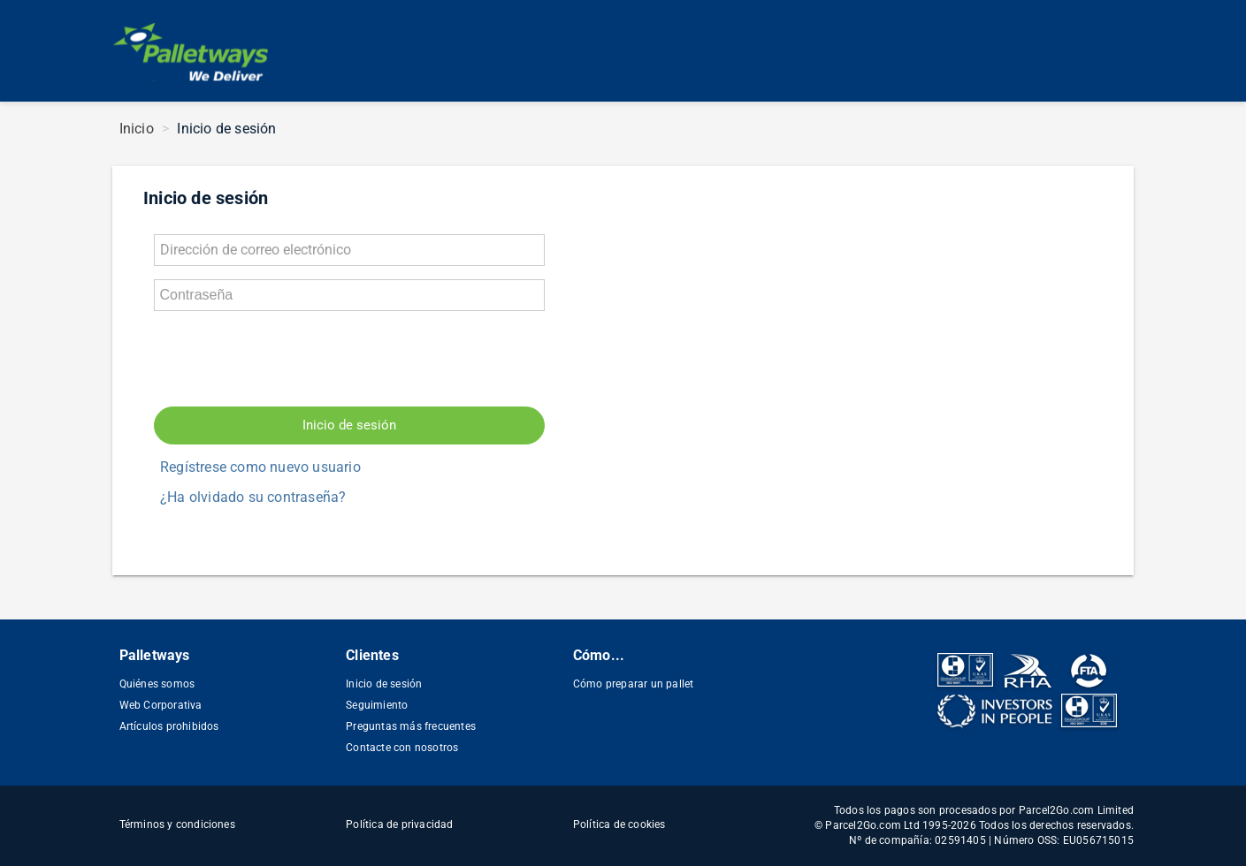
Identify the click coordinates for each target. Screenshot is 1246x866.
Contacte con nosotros (402, 747)
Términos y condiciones (177, 824)
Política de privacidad (399, 824)
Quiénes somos (157, 684)
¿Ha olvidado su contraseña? (253, 497)
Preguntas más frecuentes (411, 726)
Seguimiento (377, 705)
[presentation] (288, 358)
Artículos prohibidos (169, 726)
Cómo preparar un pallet (633, 684)
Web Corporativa (161, 705)
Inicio (136, 128)
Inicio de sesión (349, 425)
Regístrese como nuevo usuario (260, 467)
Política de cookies (619, 824)
